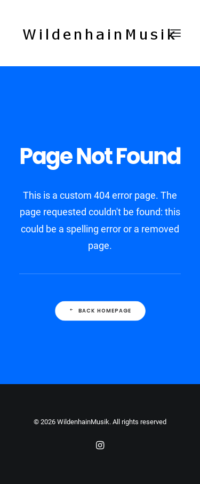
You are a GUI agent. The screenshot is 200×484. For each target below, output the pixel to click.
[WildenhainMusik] (99, 33)
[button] (175, 33)
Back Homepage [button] (99, 310)
